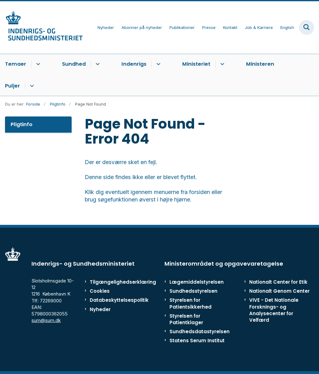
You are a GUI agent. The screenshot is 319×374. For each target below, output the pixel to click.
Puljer (12, 85)
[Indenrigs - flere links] (157, 64)
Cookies (100, 291)
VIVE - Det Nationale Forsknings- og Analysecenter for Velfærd (273, 310)
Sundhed (74, 64)
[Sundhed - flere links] (97, 64)
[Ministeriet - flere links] (221, 64)
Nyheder (100, 309)
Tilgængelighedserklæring (109, 282)
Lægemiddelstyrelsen (196, 282)
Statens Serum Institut (197, 340)
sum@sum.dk (46, 320)
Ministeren (260, 64)
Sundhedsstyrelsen (193, 291)
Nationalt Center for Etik (278, 282)
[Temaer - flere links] (37, 64)
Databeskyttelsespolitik (109, 300)
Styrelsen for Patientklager (186, 319)
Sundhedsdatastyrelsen (199, 331)
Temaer (15, 64)
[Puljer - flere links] (31, 86)
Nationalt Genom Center (279, 291)
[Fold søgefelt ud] (306, 27)
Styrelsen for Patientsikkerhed (190, 303)
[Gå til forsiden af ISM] (41, 27)
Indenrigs (133, 64)
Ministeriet (196, 64)
